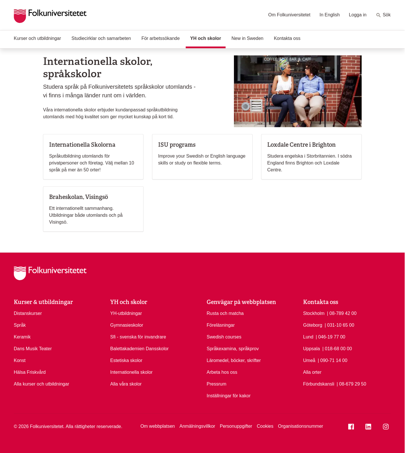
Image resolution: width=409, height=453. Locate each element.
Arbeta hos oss (222, 372)
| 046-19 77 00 (330, 336)
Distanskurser (28, 313)
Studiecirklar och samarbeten (101, 38)
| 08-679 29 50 (351, 383)
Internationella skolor (131, 372)
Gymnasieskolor (126, 325)
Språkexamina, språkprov (233, 348)
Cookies (265, 426)
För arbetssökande (160, 38)
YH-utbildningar (126, 313)
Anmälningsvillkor (197, 426)
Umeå (309, 360)
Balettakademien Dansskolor (139, 348)
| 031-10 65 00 (339, 325)
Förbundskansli (318, 384)
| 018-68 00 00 (337, 348)
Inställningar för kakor (229, 395)
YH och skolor (208, 38)
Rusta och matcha (225, 313)
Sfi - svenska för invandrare (138, 336)
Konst (20, 360)
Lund (308, 336)
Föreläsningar (221, 325)
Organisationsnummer (300, 426)
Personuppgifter (236, 426)
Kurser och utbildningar (37, 38)
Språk (20, 325)
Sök (383, 15)
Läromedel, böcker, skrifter (234, 360)
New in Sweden (247, 38)
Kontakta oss (287, 38)
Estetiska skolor (126, 360)
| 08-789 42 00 (341, 313)
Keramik (22, 336)
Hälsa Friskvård (30, 372)
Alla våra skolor (125, 384)
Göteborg (312, 325)
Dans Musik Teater (33, 348)
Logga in (358, 14)
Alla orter (312, 372)
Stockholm (314, 313)
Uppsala (311, 348)
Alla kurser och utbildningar (41, 384)
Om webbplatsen (157, 426)
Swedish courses (224, 336)
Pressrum (216, 384)
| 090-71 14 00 (332, 360)
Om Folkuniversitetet (289, 14)
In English (329, 14)
